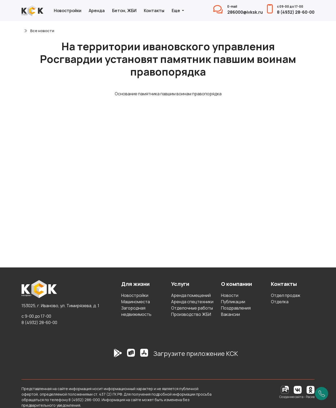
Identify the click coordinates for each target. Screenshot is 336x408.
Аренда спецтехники (192, 302)
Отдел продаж (285, 295)
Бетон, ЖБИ (124, 10)
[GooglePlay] (110, 355)
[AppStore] (144, 355)
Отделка (279, 302)
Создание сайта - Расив (296, 397)
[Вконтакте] (298, 389)
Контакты (154, 10)
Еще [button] (176, 10)
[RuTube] (285, 389)
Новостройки (67, 10)
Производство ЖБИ (191, 314)
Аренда (97, 10)
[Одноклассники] (310, 389)
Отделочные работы (192, 308)
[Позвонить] (321, 393)
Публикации (233, 302)
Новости (229, 295)
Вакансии (230, 314)
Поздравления (236, 308)
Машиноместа (135, 302)
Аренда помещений (191, 295)
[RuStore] (131, 355)
